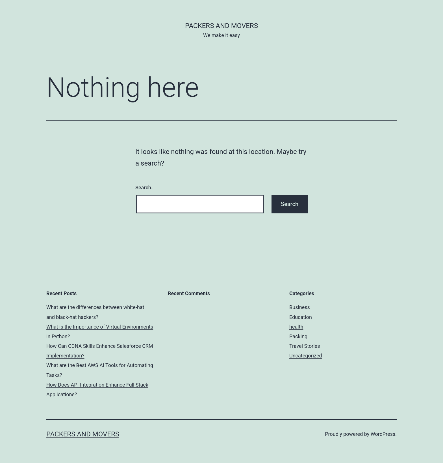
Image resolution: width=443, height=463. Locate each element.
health (296, 327)
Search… (145, 187)
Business (299, 307)
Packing (298, 336)
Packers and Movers (221, 26)
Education (300, 317)
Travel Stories (304, 346)
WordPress (383, 434)
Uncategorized (305, 356)
